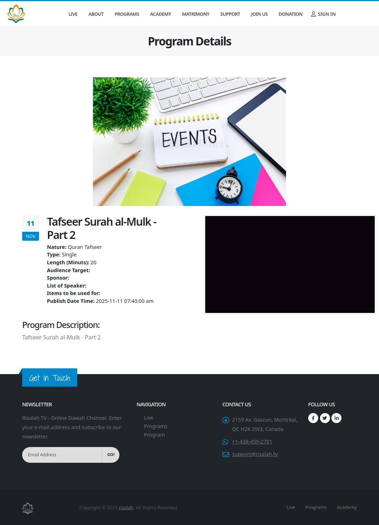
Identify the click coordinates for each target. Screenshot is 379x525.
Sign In (323, 14)
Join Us (259, 14)
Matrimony (195, 14)
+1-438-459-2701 (252, 441)
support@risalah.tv (255, 454)
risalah (126, 507)
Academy (160, 14)
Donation (290, 14)
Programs (127, 14)
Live (72, 14)
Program (154, 434)
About (96, 14)
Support (230, 14)
